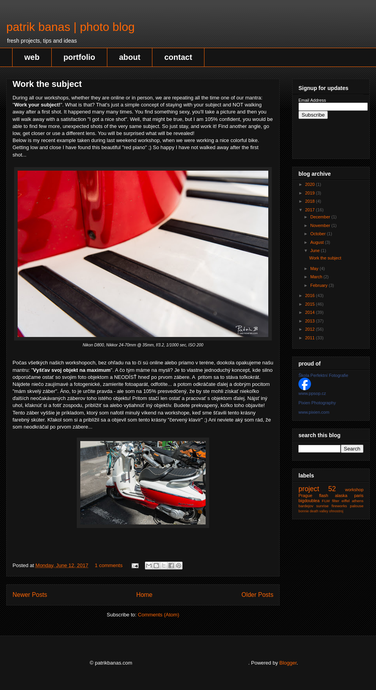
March (317, 276)
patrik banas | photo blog (70, 26)
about (129, 57)
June (315, 250)
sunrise (322, 506)
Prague (305, 495)
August (317, 242)
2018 (310, 201)
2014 (310, 312)
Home (144, 594)
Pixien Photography (317, 402)
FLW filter (330, 501)
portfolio (79, 57)
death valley (319, 511)
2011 (310, 337)
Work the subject (47, 84)
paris (358, 495)
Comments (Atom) (158, 615)
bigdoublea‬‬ (309, 500)
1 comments (109, 565)
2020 (310, 184)
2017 (310, 209)
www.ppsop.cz (312, 393)
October (318, 233)
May (315, 268)
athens (357, 501)
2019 (310, 193)
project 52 (317, 489)
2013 (310, 321)
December (320, 216)
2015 (310, 304)
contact (178, 57)
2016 (310, 295)
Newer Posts (30, 594)
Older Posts (257, 594)
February (319, 285)
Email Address (312, 100)
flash (323, 495)
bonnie (303, 511)
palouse (356, 506)
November (320, 225)
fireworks (339, 506)
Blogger (287, 663)
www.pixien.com (313, 412)
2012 (310, 329)
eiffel (346, 501)
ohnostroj (336, 511)
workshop (354, 489)
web (32, 57)
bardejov (305, 506)
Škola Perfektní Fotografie (323, 375)
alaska (341, 495)
